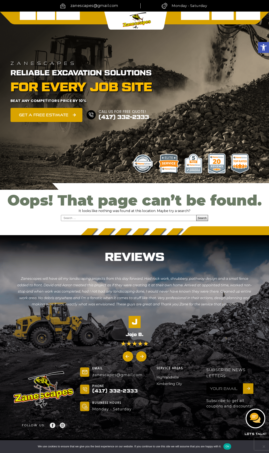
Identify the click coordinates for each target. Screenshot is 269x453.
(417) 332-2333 (125, 117)
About (46, 17)
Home (28, 17)
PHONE (98, 386)
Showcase (222, 17)
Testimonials (195, 17)
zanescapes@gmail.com (94, 5)
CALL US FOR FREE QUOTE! (123, 111)
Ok (227, 446)
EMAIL (97, 368)
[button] (263, 47)
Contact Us (248, 17)
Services (67, 17)
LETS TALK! (255, 434)
